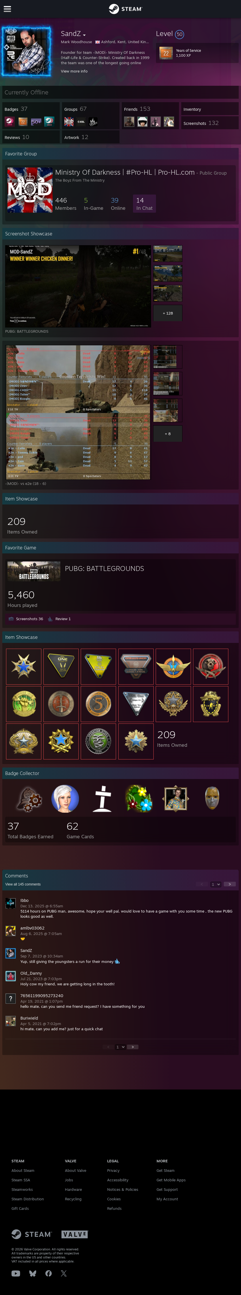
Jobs (69, 1180)
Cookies (114, 1199)
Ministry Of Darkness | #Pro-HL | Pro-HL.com (125, 172)
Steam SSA (20, 1180)
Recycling (73, 1199)
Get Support (167, 1189)
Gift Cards (20, 1208)
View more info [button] (74, 71)
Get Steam (166, 1170)
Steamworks (22, 1189)
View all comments (23, 884)
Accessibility (117, 1180)
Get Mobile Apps (171, 1180)
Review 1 (63, 618)
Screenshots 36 (29, 618)
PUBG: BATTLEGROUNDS (104, 568)
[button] (197, 33)
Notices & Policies (122, 1189)
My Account (167, 1199)
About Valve (75, 1170)
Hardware (73, 1189)
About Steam (22, 1170)
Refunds (114, 1208)
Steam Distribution (27, 1199)
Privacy (113, 1170)
